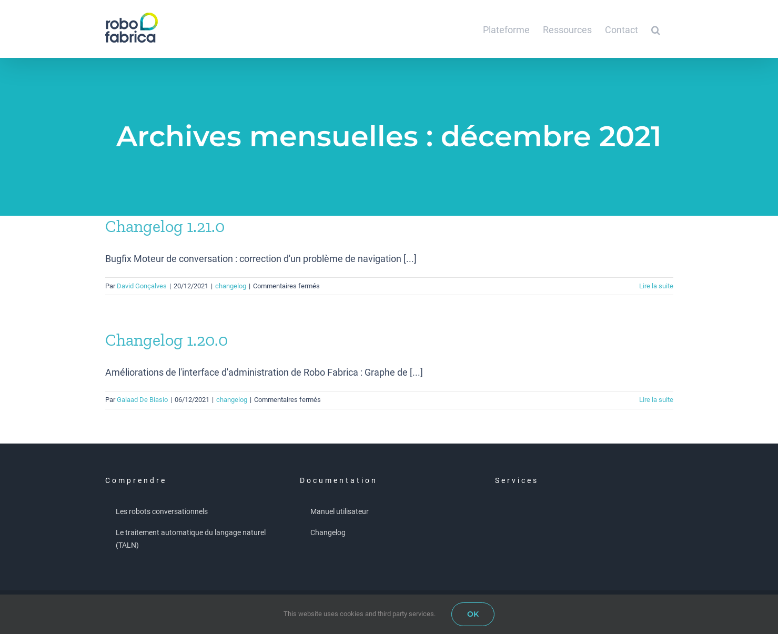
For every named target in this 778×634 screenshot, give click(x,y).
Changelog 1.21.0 (165, 226)
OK (473, 614)
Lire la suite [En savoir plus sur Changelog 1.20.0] (656, 400)
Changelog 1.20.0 (166, 340)
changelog (230, 286)
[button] (655, 29)
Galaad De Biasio (142, 400)
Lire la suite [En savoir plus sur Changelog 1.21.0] (656, 286)
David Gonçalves (142, 286)
